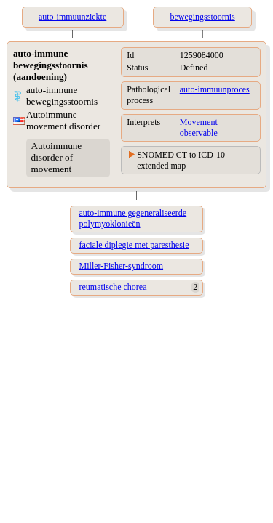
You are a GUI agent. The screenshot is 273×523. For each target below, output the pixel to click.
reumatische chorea (113, 287)
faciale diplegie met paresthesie (134, 245)
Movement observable (199, 127)
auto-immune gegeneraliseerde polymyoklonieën (133, 218)
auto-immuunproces (215, 89)
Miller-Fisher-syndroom (121, 266)
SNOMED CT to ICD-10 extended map (181, 160)
